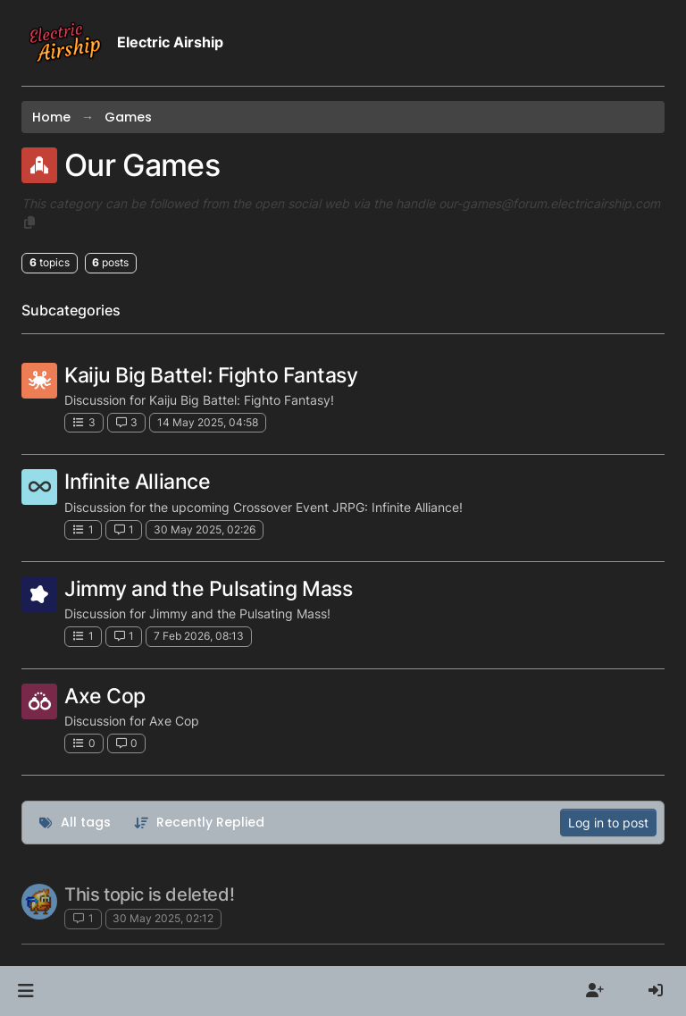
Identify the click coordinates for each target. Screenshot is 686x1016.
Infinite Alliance (137, 481)
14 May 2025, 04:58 (207, 422)
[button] (25, 991)
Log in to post (608, 822)
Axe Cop (105, 696)
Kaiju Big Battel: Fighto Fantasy (210, 375)
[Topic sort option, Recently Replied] (199, 822)
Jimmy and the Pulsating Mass (208, 588)
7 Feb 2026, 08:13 (199, 635)
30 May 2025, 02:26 (204, 529)
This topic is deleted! (149, 894)
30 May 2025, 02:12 (163, 918)
